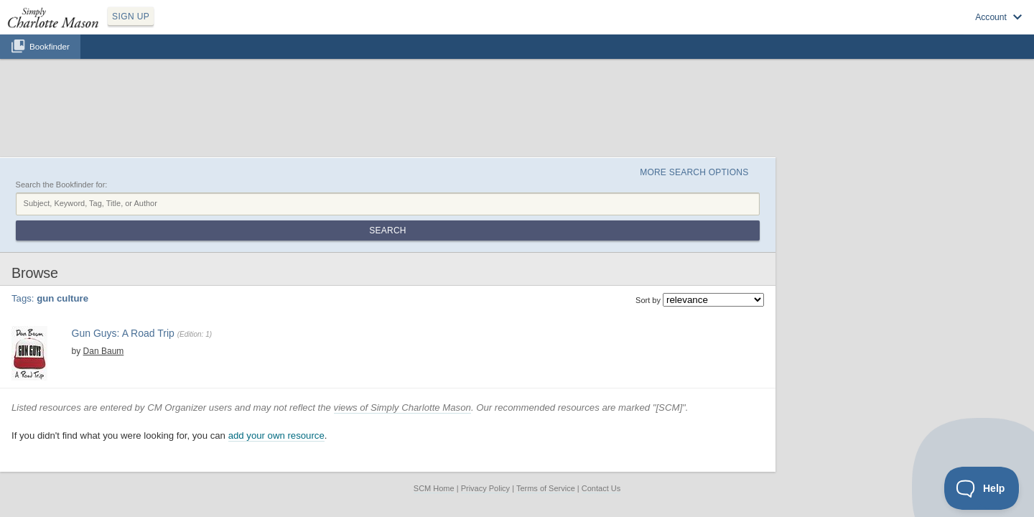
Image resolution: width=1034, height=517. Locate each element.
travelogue (350, 265)
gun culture (287, 265)
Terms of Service (545, 415)
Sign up (820, 29)
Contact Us (601, 415)
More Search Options (807, 101)
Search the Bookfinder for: (191, 117)
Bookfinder (49, 62)
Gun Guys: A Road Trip (244, 237)
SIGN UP (198, 27)
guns (319, 265)
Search (842, 135)
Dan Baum (220, 253)
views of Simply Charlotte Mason (531, 334)
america (250, 265)
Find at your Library (290, 299)
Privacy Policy (485, 415)
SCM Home (434, 415)
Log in (861, 29)
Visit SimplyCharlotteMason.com (946, 29)
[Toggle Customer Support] (982, 488)
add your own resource (406, 363)
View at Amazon (220, 299)
